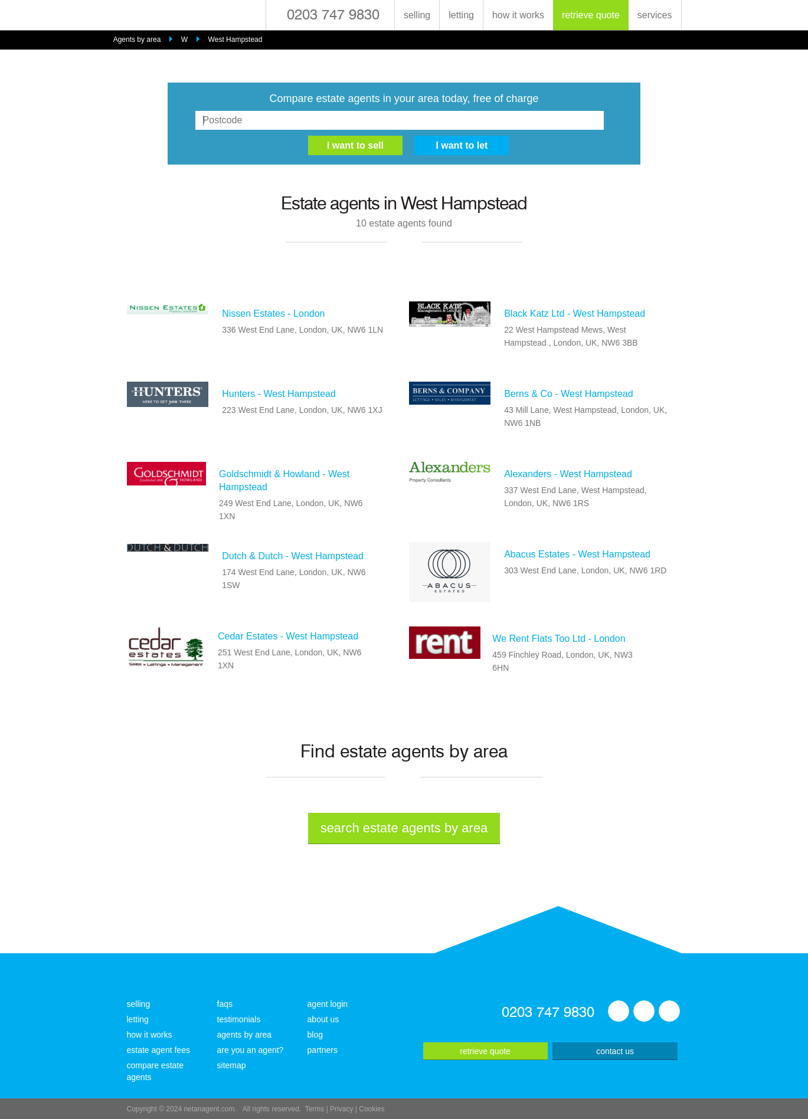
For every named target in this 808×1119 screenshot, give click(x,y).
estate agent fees (158, 1050)
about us (323, 1019)
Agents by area (137, 39)
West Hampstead (235, 39)
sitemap (231, 1065)
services (654, 15)
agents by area (244, 1034)
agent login (328, 1004)
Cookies (371, 1109)
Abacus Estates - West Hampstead (577, 554)
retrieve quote (591, 15)
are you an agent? (250, 1050)
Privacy (341, 1109)
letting (461, 15)
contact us (615, 1051)
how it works (518, 15)
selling (417, 15)
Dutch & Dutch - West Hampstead (293, 556)
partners (323, 1050)
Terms (315, 1109)
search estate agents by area (404, 828)
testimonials (239, 1019)
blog (315, 1034)
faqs (225, 1004)
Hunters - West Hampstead (279, 394)
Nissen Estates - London (273, 314)
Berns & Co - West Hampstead (568, 394)
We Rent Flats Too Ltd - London (558, 639)
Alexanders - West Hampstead (568, 474)
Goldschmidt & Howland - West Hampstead (284, 480)
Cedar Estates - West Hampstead (288, 636)
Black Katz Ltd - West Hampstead (574, 314)
